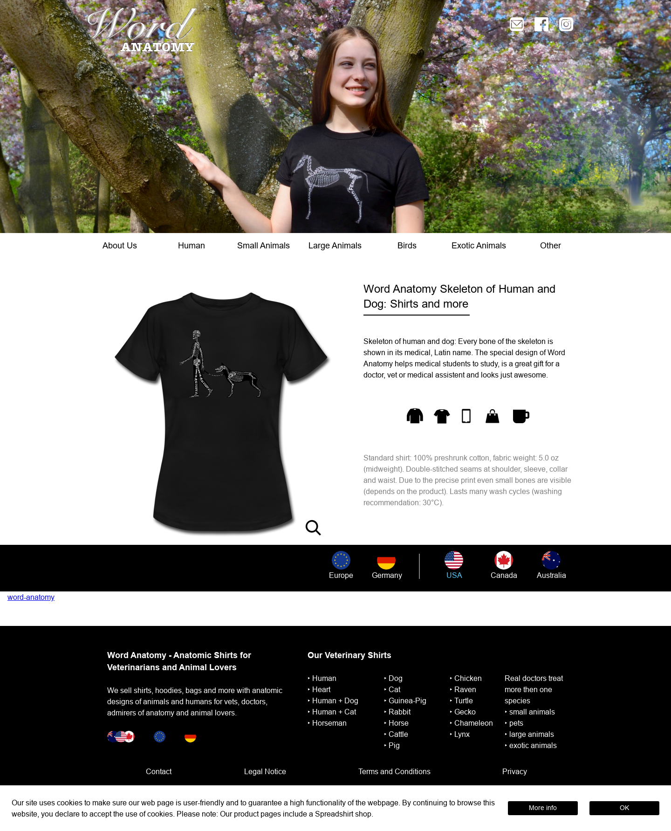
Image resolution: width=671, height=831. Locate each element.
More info (543, 807)
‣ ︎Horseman (327, 723)
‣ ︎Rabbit (397, 711)
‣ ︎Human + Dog (333, 700)
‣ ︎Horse (396, 723)
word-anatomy (31, 597)
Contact (158, 771)
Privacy (514, 771)
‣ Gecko (463, 711)
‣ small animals (530, 711)
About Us (120, 245)
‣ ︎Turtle (461, 700)
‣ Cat (392, 689)
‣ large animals (529, 734)
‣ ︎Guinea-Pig (405, 700)
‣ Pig (392, 745)
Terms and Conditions (394, 771)
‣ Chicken (466, 678)
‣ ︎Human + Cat (332, 711)
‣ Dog (393, 678)
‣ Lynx (460, 734)
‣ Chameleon (471, 723)
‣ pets (514, 723)
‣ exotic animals (531, 745)
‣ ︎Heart (319, 689)
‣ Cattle (396, 734)
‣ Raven (463, 689)
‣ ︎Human (322, 678)
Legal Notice (265, 771)
